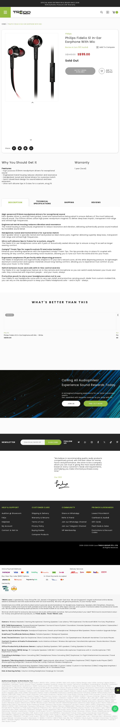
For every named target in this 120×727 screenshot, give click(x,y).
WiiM (62, 720)
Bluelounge (27, 688)
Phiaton (99, 706)
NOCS (15, 704)
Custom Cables (65, 666)
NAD (88, 703)
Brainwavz (90, 688)
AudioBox (85, 684)
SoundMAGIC (7, 715)
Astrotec (15, 684)
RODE (78, 710)
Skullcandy (6, 713)
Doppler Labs (13, 693)
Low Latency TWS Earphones (70, 622)
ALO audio (71, 683)
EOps (19, 694)
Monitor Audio (42, 703)
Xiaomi (90, 720)
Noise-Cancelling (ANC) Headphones (36, 655)
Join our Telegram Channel (74, 526)
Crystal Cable (38, 691)
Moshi (59, 703)
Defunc (73, 691)
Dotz (20, 693)
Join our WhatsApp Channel (74, 522)
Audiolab (113, 684)
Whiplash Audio (46, 720)
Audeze (39, 684)
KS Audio (72, 699)
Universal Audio (21, 718)
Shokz (74, 711)
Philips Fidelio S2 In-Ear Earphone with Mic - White (23, 335)
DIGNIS (106, 691)
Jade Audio (52, 698)
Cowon (4, 691)
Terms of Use (38, 522)
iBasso (103, 696)
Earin (47, 693)
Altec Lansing (97, 683)
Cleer (76, 689)
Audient (47, 684)
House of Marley (93, 696)
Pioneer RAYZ (7, 708)
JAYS (76, 698)
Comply (99, 689)
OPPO (88, 704)
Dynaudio (33, 693)
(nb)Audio (6, 683)
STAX (22, 715)
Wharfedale (33, 720)
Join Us (71, 403)
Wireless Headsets (17, 622)
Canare (42, 689)
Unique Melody (7, 718)
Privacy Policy (38, 526)
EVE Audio (44, 694)
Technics (106, 715)
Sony (80, 713)
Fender (59, 694)
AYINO (56, 686)
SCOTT (49, 711)
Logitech (38, 701)
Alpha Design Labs (84, 683)
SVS (51, 715)
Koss (66, 699)
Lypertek (46, 701)
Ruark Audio (91, 710)
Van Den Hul (68, 718)
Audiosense (16, 686)
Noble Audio (6, 704)
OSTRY (11, 706)
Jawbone (62, 698)
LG (12, 701)
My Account (7, 526)
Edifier (94, 693)
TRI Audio (49, 716)
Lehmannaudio (103, 699)
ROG (83, 710)
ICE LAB (110, 696)
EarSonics (62, 693)
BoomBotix (55, 688)
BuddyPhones (111, 688)
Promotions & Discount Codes (102, 531)
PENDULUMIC (70, 706)
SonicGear (66, 713)
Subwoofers (112, 625)
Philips (68, 33)
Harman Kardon (51, 696)
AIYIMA (59, 683)
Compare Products (107, 12)
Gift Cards (96, 522)
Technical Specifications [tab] (42, 202)
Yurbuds (111, 720)
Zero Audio (6, 721)
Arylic (112, 683)
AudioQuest (6, 686)
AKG (64, 683)
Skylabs (26, 713)
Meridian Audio (14, 703)
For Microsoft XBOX (90, 622)
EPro (23, 694)
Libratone (18, 701)
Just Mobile (6, 699)
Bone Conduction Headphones (50, 638)
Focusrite (111, 694)
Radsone (31, 710)
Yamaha (103, 720)
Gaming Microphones (34, 622)
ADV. (47, 683)
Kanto (28, 699)
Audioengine (95, 684)
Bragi (82, 688)
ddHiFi (66, 691)
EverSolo (52, 694)
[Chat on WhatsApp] (115, 708)
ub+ (88, 716)
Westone (24, 720)
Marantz (69, 701)
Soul (84, 713)
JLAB (101, 698)
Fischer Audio (83, 694)
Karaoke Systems (99, 625)
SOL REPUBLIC (55, 713)
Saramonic (23, 711)
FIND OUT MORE (95, 403)
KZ (90, 699)
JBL (88, 698)
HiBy (70, 696)
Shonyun (81, 711)
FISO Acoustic (95, 694)
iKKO (9, 698)
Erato (29, 694)
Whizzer (56, 720)
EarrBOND (53, 693)
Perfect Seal (90, 706)
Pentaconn (80, 706)
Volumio (113, 718)
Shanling (67, 711)
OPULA (93, 704)
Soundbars (71, 625)
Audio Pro (62, 684)
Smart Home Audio (28, 627)
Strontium (39, 715)
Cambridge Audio (17, 689)
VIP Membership (69, 530)
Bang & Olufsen (79, 686)
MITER (33, 703)
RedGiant (52, 710)
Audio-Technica (73, 684)
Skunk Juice (16, 713)
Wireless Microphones (67, 641)
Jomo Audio (109, 698)
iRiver (27, 698)
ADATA (42, 683)
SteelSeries (29, 715)
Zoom (13, 721)
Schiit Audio (40, 711)
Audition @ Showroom (11, 513)
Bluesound (38, 688)
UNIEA (114, 716)
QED (107, 708)
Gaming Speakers (51, 622)
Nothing (36, 704)
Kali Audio (20, 699)
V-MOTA (49, 718)
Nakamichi (111, 703)
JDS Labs (94, 698)
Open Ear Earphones (28, 638)
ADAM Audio (33, 683)
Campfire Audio (32, 689)
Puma (81, 708)
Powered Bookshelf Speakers (34, 625)
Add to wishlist (109, 71)
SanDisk (14, 711)
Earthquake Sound (75, 693)
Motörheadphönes (70, 703)
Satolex (32, 711)
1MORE (13, 683)
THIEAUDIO (17, 716)
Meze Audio (25, 703)
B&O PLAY (68, 686)
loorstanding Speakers (29, 666)
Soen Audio (44, 713)
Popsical (35, 708)
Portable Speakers (43, 634)
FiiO (65, 694)
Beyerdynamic (7, 688)
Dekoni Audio (82, 691)
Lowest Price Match (100, 513)
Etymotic (35, 694)
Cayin (49, 689)
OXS (16, 706)
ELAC (110, 693)
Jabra (44, 698)
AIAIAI (53, 683)
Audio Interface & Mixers (47, 641)
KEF (39, 699)
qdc (103, 708)
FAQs (4, 518)
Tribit (65, 716)
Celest (55, 689)
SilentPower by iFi (104, 711)
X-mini (83, 720)
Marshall (77, 701)
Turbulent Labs (80, 716)
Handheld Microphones (86, 641)
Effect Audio (102, 693)
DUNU (26, 693)
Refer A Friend (68, 518)
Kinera (53, 699)
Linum (25, 701)
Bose (63, 688)
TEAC (100, 715)
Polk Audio (27, 708)
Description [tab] (15, 202)
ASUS (22, 684)
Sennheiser (57, 711)
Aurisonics (42, 686)
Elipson (4, 694)
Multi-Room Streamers (11, 627)
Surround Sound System (56, 625)
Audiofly (105, 684)
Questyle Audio (8, 710)
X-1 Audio (75, 720)
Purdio (87, 708)
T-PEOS (63, 715)
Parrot (48, 706)
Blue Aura (18, 688)
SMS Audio (34, 713)
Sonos (73, 713)
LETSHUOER (6, 701)
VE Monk (77, 718)
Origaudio (101, 704)
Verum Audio (87, 718)
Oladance (67, 704)
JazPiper (82, 698)
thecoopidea (7, 716)
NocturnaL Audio (24, 704)
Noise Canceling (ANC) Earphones (65, 655)
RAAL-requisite (20, 710)
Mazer (107, 701)
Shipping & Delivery (40, 513)
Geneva (23, 696)
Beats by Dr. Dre (103, 686)
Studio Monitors (103, 641)
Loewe (31, 701)
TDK (95, 715)
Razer (45, 710)
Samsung (6, 711)
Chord (70, 689)
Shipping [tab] (69, 202)
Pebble (54, 706)
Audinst (54, 684)
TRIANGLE (58, 716)
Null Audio (58, 704)
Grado (30, 696)
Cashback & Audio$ (100, 518)
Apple (107, 683)
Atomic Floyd (30, 684)
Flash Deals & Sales (100, 526)
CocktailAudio (89, 689)
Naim (104, 703)
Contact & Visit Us (10, 530)
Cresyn (29, 691)
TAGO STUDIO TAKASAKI (83, 715)
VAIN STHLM (57, 718)
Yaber (96, 720)
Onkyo (82, 704)
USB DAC (51, 650)
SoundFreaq (102, 713)
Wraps (68, 720)
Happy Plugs (39, 696)
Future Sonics (13, 696)
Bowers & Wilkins (72, 688)
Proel (64, 708)
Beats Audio (91, 686)
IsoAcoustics (35, 698)
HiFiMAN (76, 696)
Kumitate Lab (83, 699)
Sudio (46, 715)
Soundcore (92, 713)
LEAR (94, 699)
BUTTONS (5, 689)
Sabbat (100, 710)
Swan (56, 715)
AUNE (35, 686)
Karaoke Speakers (84, 625)
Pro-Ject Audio (55, 708)
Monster (52, 703)
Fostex (4, 696)
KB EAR (34, 699)
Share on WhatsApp (70, 513)
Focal (104, 694)
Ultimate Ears (97, 716)
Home (4, 24)
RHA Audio (62, 710)
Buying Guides (38, 530)
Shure (94, 711)
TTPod (70, 716)
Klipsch (60, 699)
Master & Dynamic (89, 701)
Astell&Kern (6, 684)
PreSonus (44, 708)
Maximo (101, 701)
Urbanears (32, 718)
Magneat (61, 701)
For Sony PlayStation (107, 622)
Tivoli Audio (33, 716)
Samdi (106, 710)
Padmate (23, 706)
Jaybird (70, 698)
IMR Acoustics (18, 698)
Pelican (61, 706)
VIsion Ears (104, 718)
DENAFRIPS (93, 691)
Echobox (87, 693)
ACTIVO (25, 683)
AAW (19, 683)
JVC (13, 699)
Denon (100, 691)
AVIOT (50, 686)
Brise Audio (99, 688)
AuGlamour (27, 686)
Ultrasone (107, 716)
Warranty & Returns (40, 518)
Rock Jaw (71, 710)
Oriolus (109, 704)
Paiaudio (31, 706)
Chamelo (62, 689)
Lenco (113, 699)
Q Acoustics (95, 708)
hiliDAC (83, 696)
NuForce (49, 704)
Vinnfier (96, 718)
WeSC (4, 720)
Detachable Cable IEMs (48, 666)
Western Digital (14, 720)
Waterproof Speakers (60, 634)
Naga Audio (96, 703)
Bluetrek (46, 688)
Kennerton (46, 699)
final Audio (72, 694)
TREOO (42, 716)
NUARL (42, 704)
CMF (81, 689)
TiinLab (25, 716)
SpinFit (16, 715)
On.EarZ (75, 704)
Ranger (39, 710)
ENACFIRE (12, 694)
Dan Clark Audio (56, 691)
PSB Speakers (72, 708)
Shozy (88, 711)
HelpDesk (6, 522)
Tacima (70, 715)
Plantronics (17, 708)
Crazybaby (13, 691)
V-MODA (41, 718)
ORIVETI (5, 706)
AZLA (61, 686)
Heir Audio (63, 696)
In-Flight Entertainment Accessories (95, 655)
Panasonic (40, 706)
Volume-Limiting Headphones (33, 671)
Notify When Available (80, 71)
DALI (47, 691)
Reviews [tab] (96, 202)
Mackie (53, 701)
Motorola (81, 703)
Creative (22, 691)
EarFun (40, 693)
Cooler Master (109, 689)
